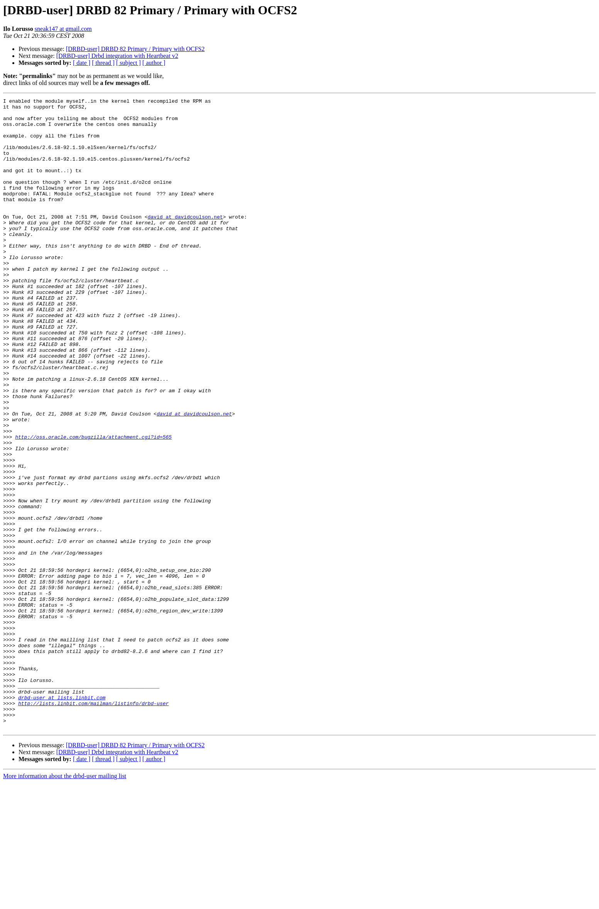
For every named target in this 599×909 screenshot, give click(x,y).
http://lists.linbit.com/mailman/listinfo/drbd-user (93, 824)
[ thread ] (103, 62)
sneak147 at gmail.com (63, 28)
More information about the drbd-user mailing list (64, 902)
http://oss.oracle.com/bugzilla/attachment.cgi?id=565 (93, 505)
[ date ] (81, 62)
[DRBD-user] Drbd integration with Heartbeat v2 (117, 56)
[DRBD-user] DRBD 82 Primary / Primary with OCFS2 (135, 49)
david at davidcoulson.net (185, 240)
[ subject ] (128, 62)
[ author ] (154, 62)
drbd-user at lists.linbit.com (61, 817)
